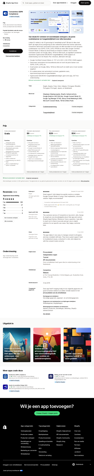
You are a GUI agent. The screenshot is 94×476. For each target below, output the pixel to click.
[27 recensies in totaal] (22, 205)
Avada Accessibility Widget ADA (18, 385)
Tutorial (45, 257)
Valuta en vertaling (45, 455)
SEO (40, 448)
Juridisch (77, 452)
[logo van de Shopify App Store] (10, 3)
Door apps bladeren (60, 3)
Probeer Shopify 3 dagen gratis (47, 413)
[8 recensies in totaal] (22, 213)
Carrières (77, 434)
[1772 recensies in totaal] (21, 202)
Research (59, 445)
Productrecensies (44, 438)
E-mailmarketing (44, 445)
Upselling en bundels (46, 441)
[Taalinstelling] (83, 464)
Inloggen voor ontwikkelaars (12, 465)
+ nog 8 (77, 30)
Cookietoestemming (50, 107)
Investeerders (79, 438)
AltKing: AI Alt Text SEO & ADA (63, 374)
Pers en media (79, 441)
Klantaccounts (55, 94)
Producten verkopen (27, 438)
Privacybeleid (47, 252)
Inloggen (73, 3)
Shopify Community (63, 438)
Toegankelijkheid (49, 112)
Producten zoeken (27, 434)
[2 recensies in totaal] (22, 210)
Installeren (12, 51)
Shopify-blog (60, 441)
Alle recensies (8, 221)
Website (45, 273)
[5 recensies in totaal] (22, 208)
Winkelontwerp (26, 447)
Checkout (46, 94)
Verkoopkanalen (26, 431)
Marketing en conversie (29, 450)
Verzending (42, 452)
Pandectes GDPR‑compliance (17, 374)
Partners (77, 445)
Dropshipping (43, 431)
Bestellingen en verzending (26, 442)
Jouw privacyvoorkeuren (11, 470)
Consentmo (6, 46)
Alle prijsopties (85, 181)
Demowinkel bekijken (13, 56)
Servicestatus (79, 455)
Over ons (77, 431)
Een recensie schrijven (11, 217)
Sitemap (54, 465)
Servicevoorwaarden (31, 465)
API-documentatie (49, 260)
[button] (24, 378)
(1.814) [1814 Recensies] (8, 40)
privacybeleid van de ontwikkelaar (54, 293)
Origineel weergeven (58, 80)
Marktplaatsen (43, 434)
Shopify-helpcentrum (63, 431)
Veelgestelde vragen (50, 255)
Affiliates (77, 448)
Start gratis (85, 3)
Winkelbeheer (25, 454)
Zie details (46, 314)
